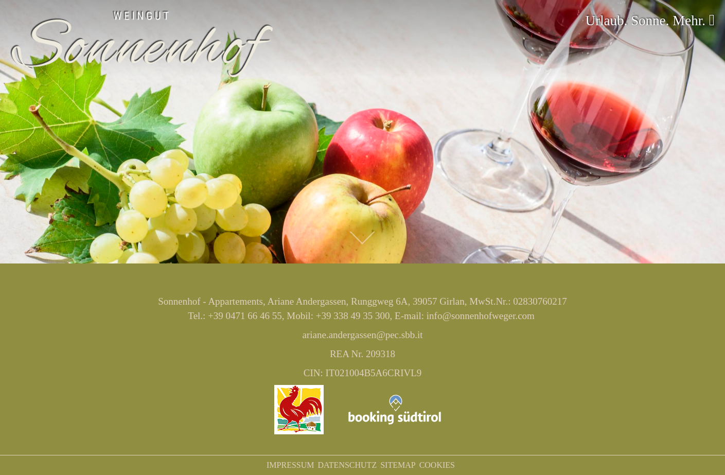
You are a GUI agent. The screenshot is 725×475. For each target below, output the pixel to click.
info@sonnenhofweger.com (481, 315)
